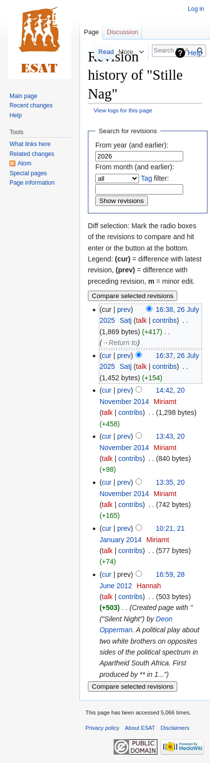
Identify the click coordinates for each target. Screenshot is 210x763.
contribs (164, 320)
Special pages (28, 173)
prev (124, 309)
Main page (23, 96)
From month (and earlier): (134, 167)
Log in (196, 8)
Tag (146, 178)
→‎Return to (120, 343)
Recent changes (31, 105)
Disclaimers (175, 728)
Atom (24, 163)
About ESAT (140, 728)
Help (195, 53)
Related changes (31, 154)
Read (97, 51)
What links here (30, 144)
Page (91, 32)
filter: (155, 178)
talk (141, 320)
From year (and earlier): (131, 145)
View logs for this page (123, 110)
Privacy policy (102, 728)
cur (106, 355)
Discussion (122, 32)
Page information (32, 182)
